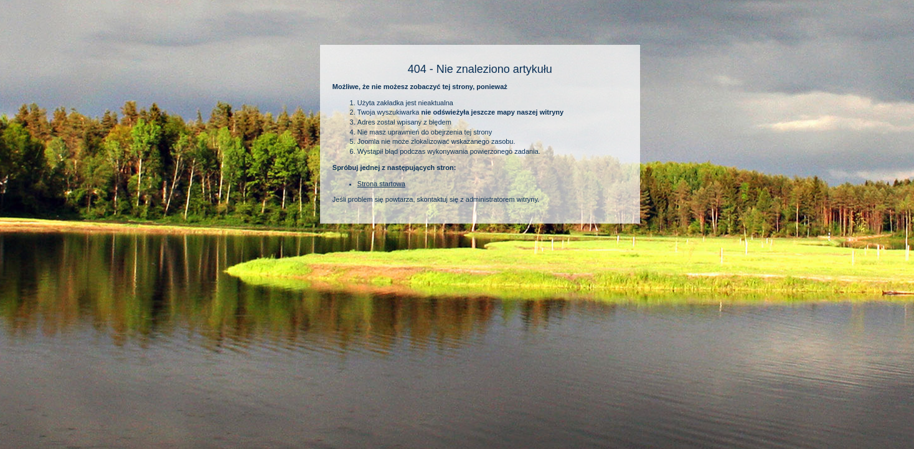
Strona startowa (381, 183)
